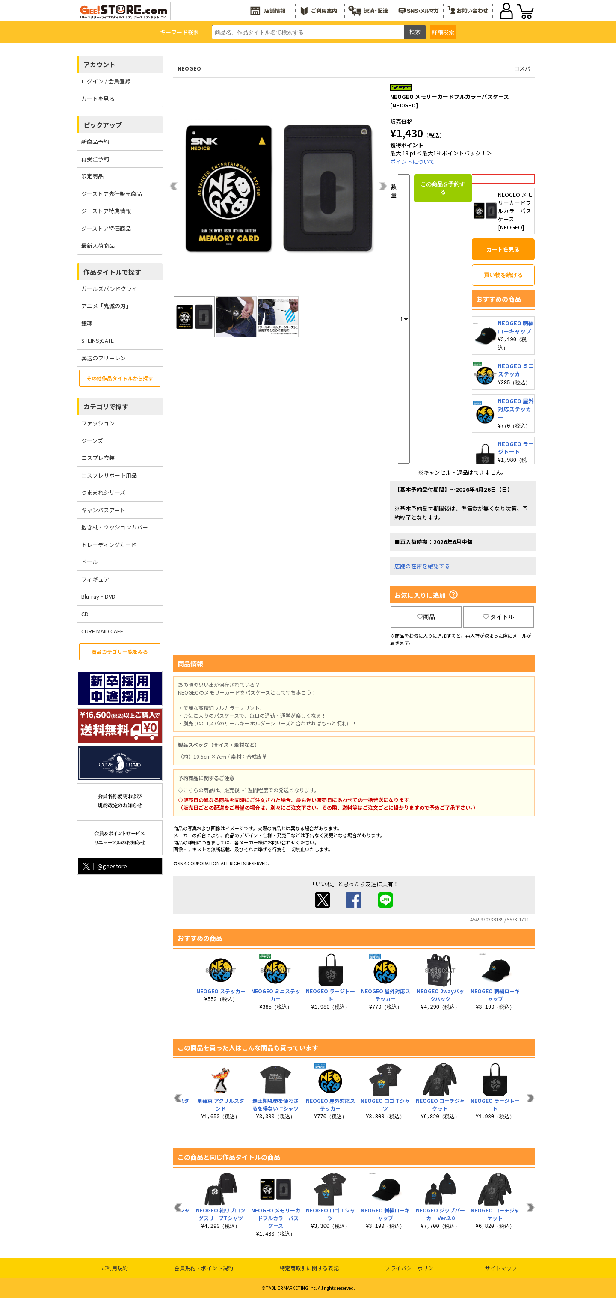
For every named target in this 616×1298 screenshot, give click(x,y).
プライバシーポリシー (412, 1267)
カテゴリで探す (105, 406)
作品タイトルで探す (112, 271)
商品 (426, 616)
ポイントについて (412, 161)
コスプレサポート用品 (109, 475)
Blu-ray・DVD (98, 596)
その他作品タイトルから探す (119, 378)
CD (85, 614)
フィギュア (95, 579)
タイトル (499, 616)
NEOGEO (189, 68)
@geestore (104, 866)
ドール (89, 562)
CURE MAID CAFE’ (103, 631)
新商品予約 (95, 141)
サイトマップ (501, 1267)
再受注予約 (95, 159)
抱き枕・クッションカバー (114, 527)
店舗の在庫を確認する (422, 566)
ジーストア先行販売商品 (111, 194)
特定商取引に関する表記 (309, 1267)
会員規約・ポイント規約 (204, 1267)
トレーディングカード (108, 545)
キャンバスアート (103, 510)
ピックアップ (102, 124)
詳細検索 (443, 32)
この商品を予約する (443, 188)
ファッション (98, 423)
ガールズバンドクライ (109, 289)
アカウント (99, 64)
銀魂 (86, 323)
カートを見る (98, 99)
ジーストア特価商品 (106, 228)
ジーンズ (92, 441)
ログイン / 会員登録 (105, 81)
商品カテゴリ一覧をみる (120, 651)
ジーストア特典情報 (106, 211)
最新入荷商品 (98, 245)
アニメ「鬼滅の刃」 (106, 306)
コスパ (522, 68)
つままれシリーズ (103, 492)
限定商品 (92, 176)
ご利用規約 (114, 1267)
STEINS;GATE (97, 340)
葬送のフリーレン (103, 358)
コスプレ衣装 (98, 458)
